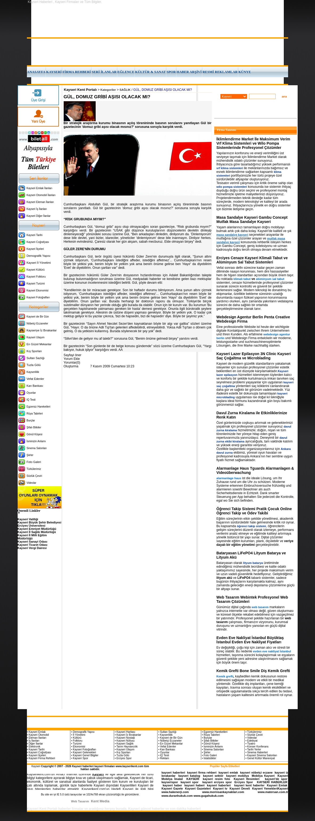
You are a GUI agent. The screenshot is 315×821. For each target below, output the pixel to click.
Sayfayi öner (73, 355)
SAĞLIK (125, 89)
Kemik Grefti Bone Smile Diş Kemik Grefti (253, 671)
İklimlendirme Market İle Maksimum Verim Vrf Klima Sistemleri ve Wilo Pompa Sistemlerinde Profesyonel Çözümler (253, 143)
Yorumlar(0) (72, 362)
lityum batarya (253, 562)
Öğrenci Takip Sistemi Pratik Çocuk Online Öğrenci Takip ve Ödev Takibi (254, 511)
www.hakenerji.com (175, 792)
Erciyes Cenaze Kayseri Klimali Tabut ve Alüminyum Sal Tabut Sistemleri (252, 260)
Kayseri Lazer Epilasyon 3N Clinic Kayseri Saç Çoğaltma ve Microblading (253, 356)
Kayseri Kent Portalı (80, 90)
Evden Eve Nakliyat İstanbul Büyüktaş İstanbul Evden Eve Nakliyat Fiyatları (250, 640)
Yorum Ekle (72, 359)
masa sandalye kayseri (232, 234)
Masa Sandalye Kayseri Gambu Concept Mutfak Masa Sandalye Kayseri (252, 219)
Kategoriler (108, 89)
